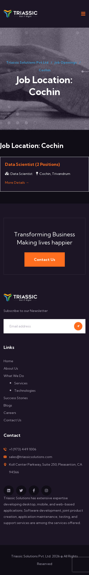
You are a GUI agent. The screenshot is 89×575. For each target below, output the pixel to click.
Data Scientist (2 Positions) (32, 164)
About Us (11, 368)
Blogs (8, 405)
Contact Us (44, 259)
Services (21, 383)
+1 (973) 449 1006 (22, 449)
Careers (10, 413)
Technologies (25, 390)
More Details (17, 182)
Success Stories (16, 398)
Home (8, 361)
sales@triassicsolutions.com (30, 457)
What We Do (14, 376)
